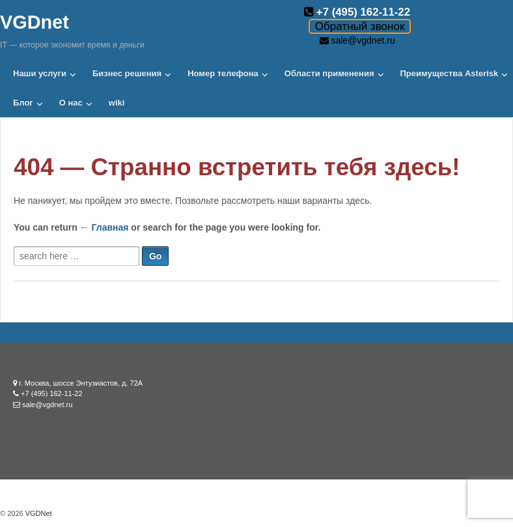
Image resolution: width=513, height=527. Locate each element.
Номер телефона (222, 73)
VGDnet (34, 22)
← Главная (104, 227)
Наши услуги (39, 73)
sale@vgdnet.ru (363, 40)
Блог (23, 102)
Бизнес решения (126, 73)
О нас (71, 102)
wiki (117, 102)
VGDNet (37, 513)
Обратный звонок (359, 26)
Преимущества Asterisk (449, 73)
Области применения (329, 73)
